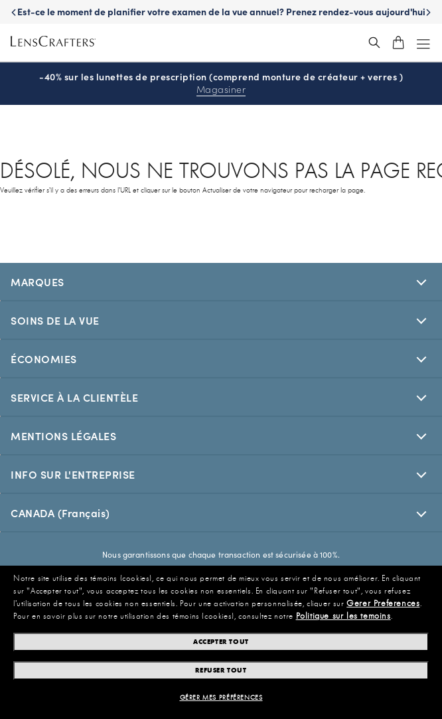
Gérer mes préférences (221, 698)
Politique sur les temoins (343, 616)
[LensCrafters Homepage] (53, 43)
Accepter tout (221, 641)
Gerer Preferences (382, 603)
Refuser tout (220, 670)
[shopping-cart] (398, 42)
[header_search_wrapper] (374, 42)
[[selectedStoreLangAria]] (221, 512)
